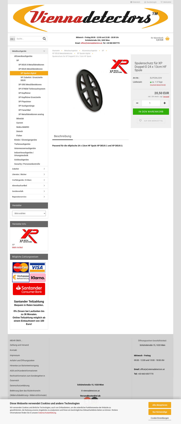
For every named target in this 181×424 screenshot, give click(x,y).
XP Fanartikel (25, 110)
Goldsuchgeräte (21, 160)
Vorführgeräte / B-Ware (21, 180)
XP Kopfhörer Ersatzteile (30, 97)
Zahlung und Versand (19, 345)
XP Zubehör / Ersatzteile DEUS (32, 78)
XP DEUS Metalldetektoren (31, 69)
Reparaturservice (19, 197)
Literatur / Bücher (19, 174)
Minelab (20, 118)
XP (17, 60)
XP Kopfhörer (25, 93)
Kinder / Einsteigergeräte (25, 140)
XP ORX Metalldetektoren (30, 84)
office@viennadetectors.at (91, 43)
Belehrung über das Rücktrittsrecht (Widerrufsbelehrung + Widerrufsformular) (28, 393)
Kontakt (13, 350)
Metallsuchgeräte (19, 51)
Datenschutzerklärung (47, 413)
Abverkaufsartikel (19, 185)
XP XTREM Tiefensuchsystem (32, 89)
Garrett (19, 123)
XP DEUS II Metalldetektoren (31, 65)
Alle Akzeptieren (159, 405)
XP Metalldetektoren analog (31, 114)
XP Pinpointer (25, 101)
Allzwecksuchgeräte (23, 56)
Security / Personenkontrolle (27, 164)
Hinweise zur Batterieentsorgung (24, 365)
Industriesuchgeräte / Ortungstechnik (24, 154)
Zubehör (15, 169)
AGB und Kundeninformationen (23, 371)
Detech (19, 131)
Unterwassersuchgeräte (25, 148)
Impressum (15, 355)
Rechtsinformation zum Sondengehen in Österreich (27, 378)
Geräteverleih (17, 191)
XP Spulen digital (28, 73)
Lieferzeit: (137, 82)
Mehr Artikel (17, 247)
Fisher (19, 135)
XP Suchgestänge (27, 106)
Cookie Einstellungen (160, 418)
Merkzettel (166, 2)
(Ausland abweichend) (158, 85)
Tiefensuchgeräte (22, 144)
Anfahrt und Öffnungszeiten (22, 360)
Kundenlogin (150, 2)
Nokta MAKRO (22, 127)
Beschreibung (62, 136)
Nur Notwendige (160, 412)
